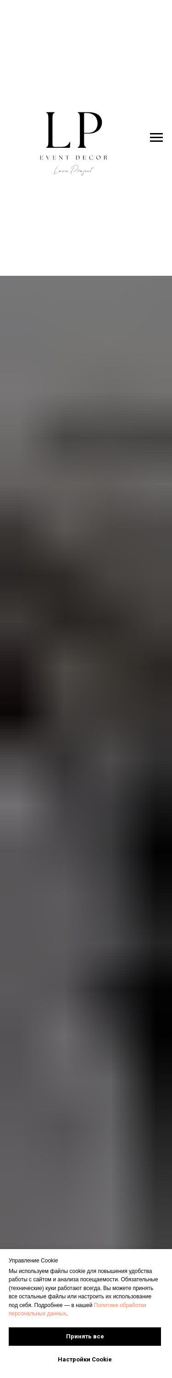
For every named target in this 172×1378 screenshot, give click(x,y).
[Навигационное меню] (156, 137)
